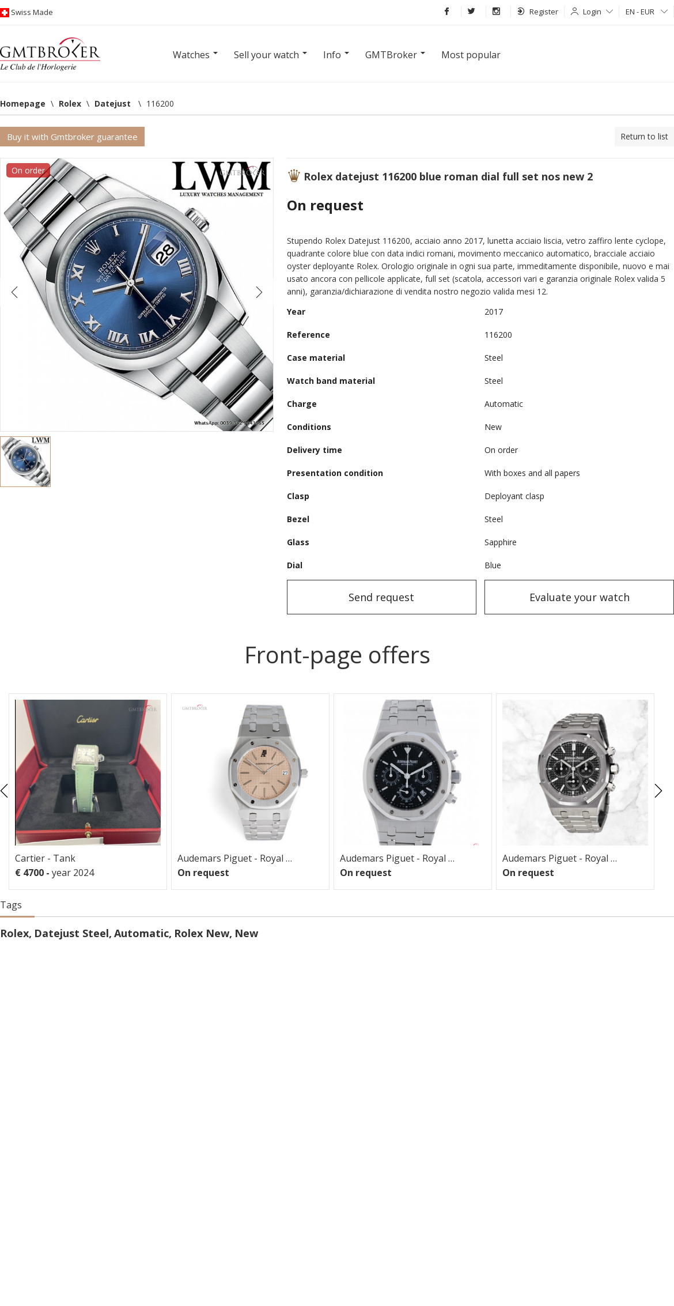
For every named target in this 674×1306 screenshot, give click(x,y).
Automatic (141, 933)
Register (537, 11)
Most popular (471, 54)
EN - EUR (647, 11)
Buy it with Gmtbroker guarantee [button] (72, 136)
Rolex (14, 933)
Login (598, 11)
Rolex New (201, 933)
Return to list (644, 136)
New (246, 933)
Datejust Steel (71, 933)
